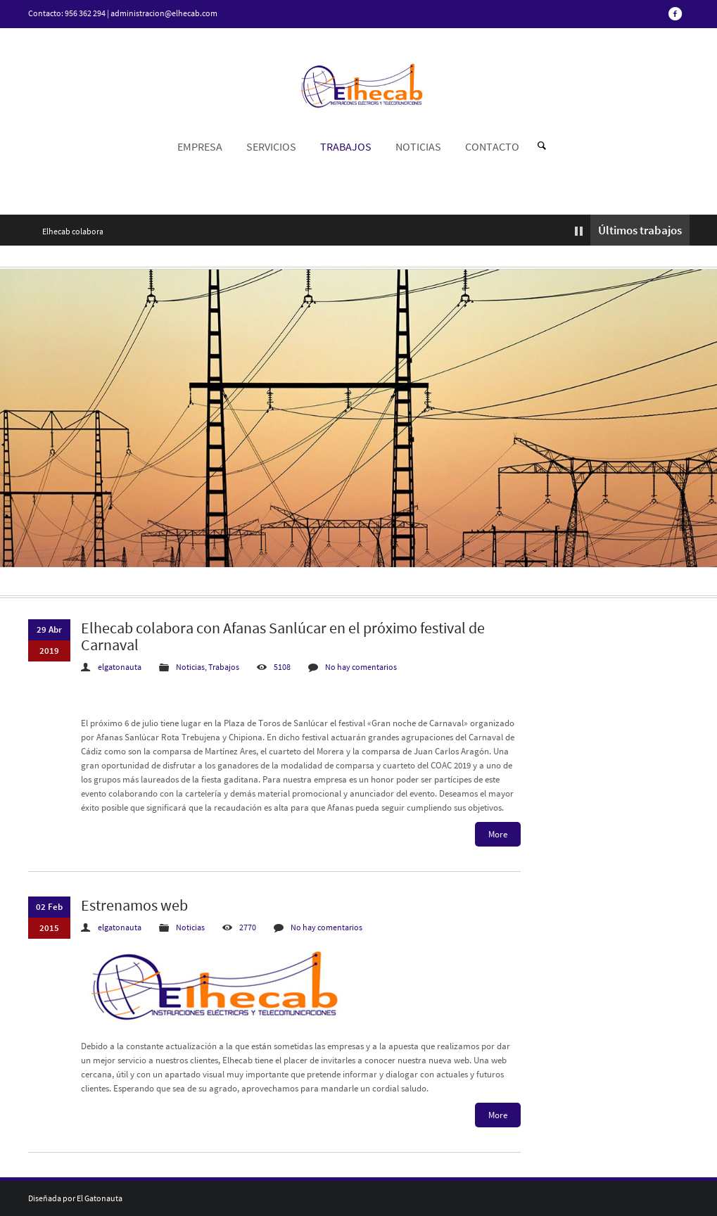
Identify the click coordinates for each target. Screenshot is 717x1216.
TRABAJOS (346, 146)
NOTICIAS (418, 146)
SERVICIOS (271, 146)
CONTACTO (492, 146)
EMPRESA (199, 146)
